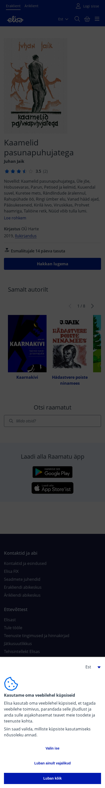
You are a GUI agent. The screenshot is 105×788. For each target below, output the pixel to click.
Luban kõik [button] (52, 778)
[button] (91, 667)
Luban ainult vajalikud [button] (52, 763)
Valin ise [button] (52, 748)
